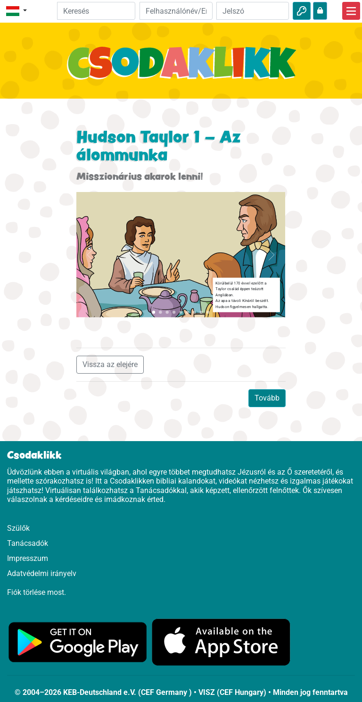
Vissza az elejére (110, 364)
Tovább (267, 397)
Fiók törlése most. (36, 592)
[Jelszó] (252, 11)
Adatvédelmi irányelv (41, 573)
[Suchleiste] (96, 11)
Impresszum (27, 558)
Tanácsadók (27, 543)
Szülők (18, 528)
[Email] (176, 11)
